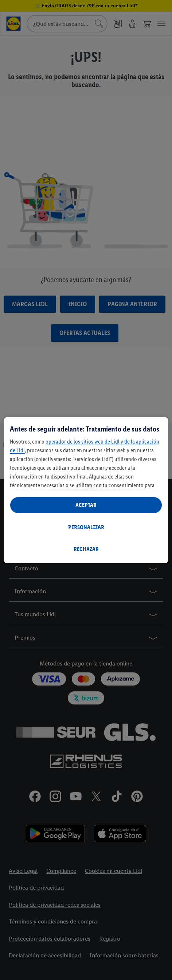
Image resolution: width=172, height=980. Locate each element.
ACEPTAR (86, 504)
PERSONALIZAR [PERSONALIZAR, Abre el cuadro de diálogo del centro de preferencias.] (86, 527)
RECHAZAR (86, 549)
